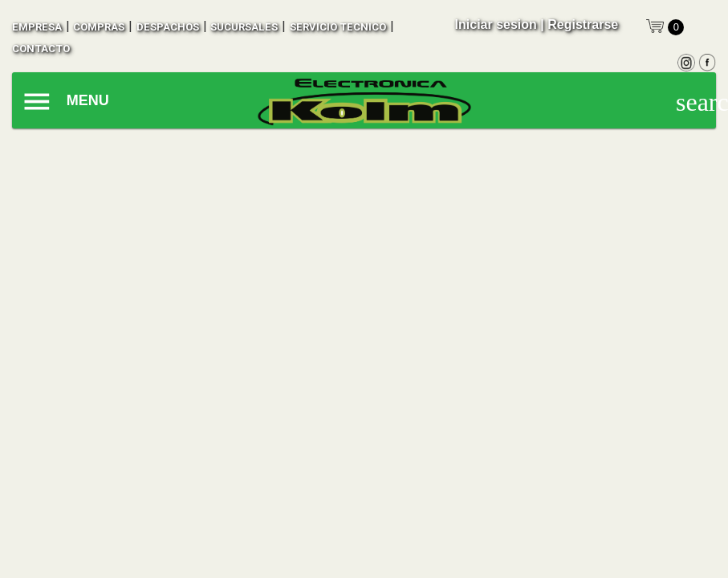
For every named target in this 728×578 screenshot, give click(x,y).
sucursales (244, 27)
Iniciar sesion (496, 24)
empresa (37, 27)
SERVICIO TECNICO (338, 27)
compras (98, 27)
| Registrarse (579, 24)
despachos (167, 27)
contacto (41, 48)
